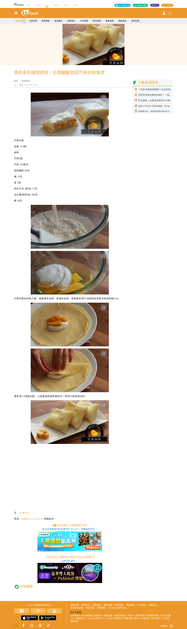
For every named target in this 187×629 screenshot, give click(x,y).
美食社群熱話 (119, 615)
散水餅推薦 (87, 615)
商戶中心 (155, 5)
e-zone (75, 5)
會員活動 (90, 608)
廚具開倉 (46, 21)
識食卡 (137, 618)
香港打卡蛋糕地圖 (136, 615)
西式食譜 (97, 21)
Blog (65, 5)
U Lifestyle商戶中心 (117, 608)
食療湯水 (71, 21)
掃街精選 (119, 605)
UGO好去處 (165, 615)
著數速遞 (74, 605)
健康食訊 (97, 605)
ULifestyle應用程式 (114, 618)
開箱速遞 (108, 605)
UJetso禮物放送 (77, 618)
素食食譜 (110, 21)
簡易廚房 (19, 21)
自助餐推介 (75, 615)
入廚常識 (33, 21)
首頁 (16, 81)
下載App (169, 5)
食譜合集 (135, 21)
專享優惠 (101, 608)
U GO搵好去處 (124, 5)
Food (47, 5)
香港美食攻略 (76, 608)
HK (28, 5)
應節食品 (122, 21)
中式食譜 (84, 21)
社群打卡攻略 (142, 5)
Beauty (56, 5)
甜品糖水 (58, 21)
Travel (37, 5)
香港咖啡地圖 (152, 615)
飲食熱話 (85, 605)
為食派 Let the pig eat (32, 518)
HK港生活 (24, 512)
